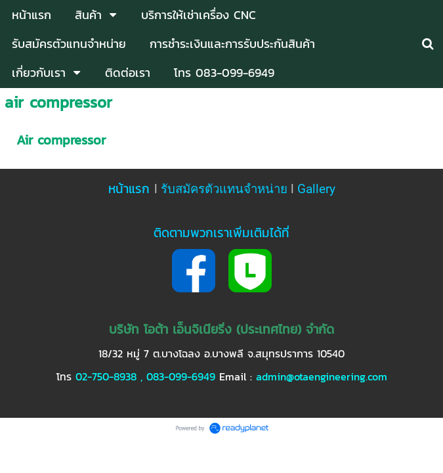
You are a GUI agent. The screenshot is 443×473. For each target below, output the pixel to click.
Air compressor (61, 140)
